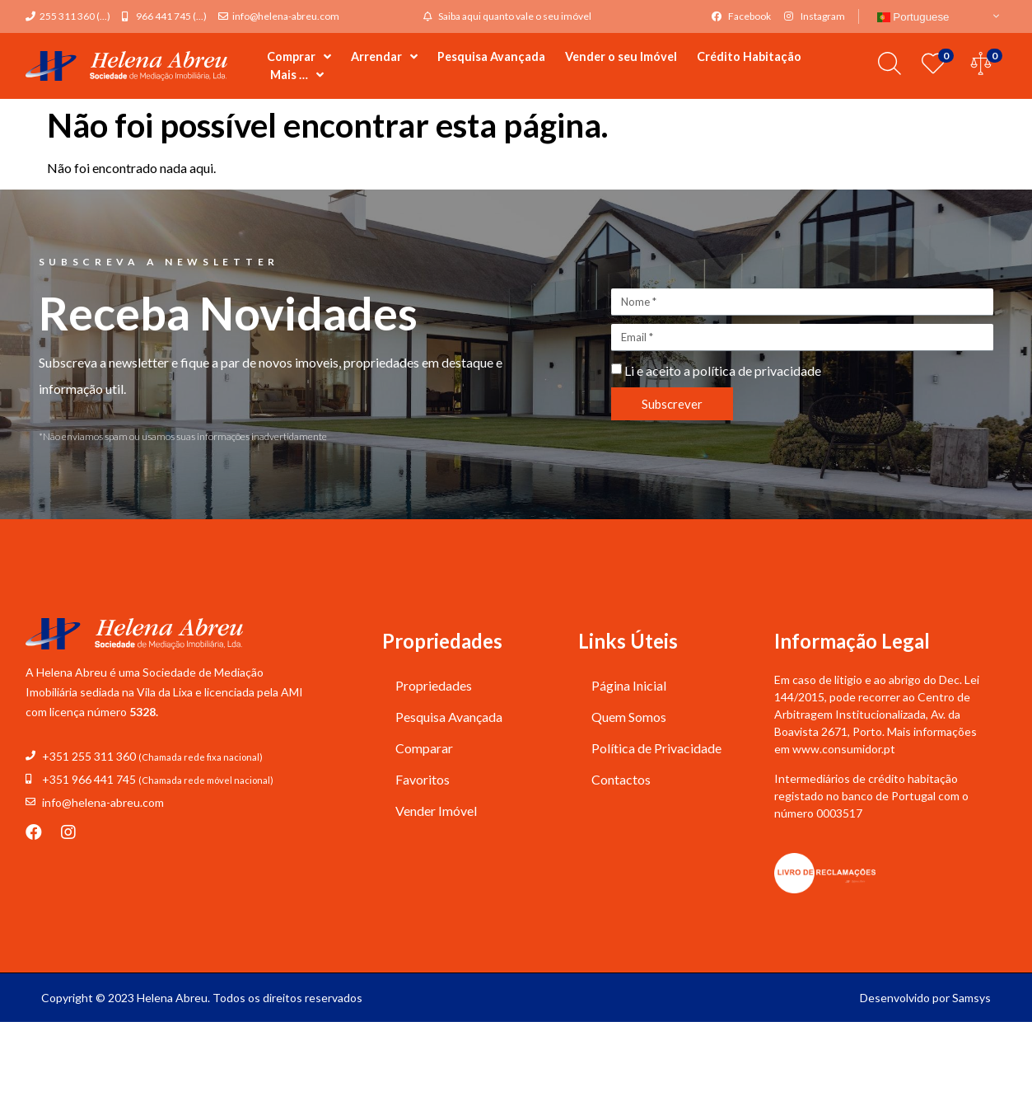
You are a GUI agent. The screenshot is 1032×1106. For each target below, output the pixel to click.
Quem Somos (628, 716)
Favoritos (422, 779)
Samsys (971, 998)
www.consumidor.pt (843, 749)
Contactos (621, 779)
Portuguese (913, 17)
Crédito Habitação (749, 56)
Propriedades (433, 685)
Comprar (299, 57)
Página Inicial (628, 685)
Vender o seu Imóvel (621, 56)
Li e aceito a (722, 370)
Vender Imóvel (436, 810)
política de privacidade (757, 370)
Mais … (297, 75)
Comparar (424, 748)
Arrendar (384, 57)
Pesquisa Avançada (491, 56)
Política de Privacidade (656, 748)
